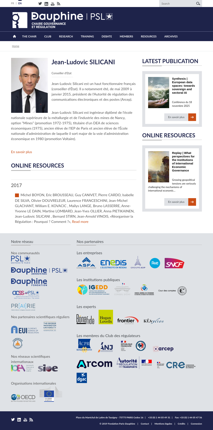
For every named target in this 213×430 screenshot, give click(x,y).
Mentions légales (163, 423)
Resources (148, 36)
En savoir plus (21, 152)
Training (87, 36)
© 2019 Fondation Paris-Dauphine (117, 423)
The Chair (29, 36)
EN (20, 3)
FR (12, 3)
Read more (80, 221)
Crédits (181, 423)
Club (47, 36)
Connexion (196, 423)
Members (126, 36)
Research (66, 36)
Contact (145, 423)
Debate (107, 36)
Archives (171, 36)
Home (14, 36)
